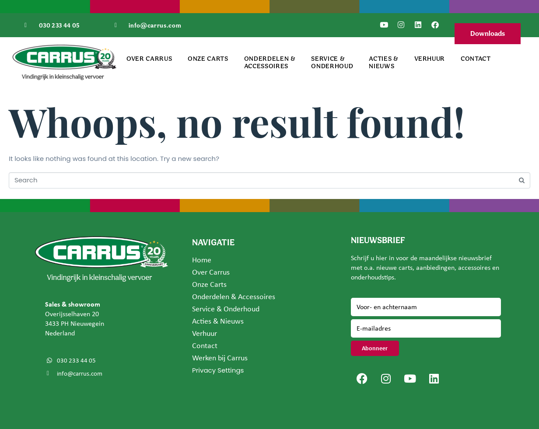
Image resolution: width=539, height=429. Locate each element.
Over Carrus (149, 58)
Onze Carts (208, 58)
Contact (476, 58)
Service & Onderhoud (332, 62)
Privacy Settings (218, 370)
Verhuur (429, 58)
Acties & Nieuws (383, 62)
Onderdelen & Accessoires (270, 62)
